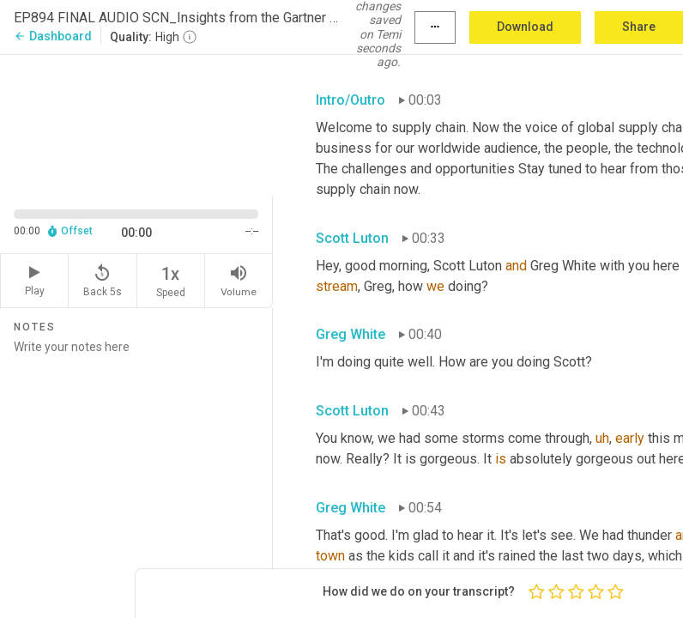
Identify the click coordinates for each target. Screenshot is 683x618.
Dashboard (53, 36)
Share (639, 26)
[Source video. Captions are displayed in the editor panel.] (136, 123)
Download (525, 26)
